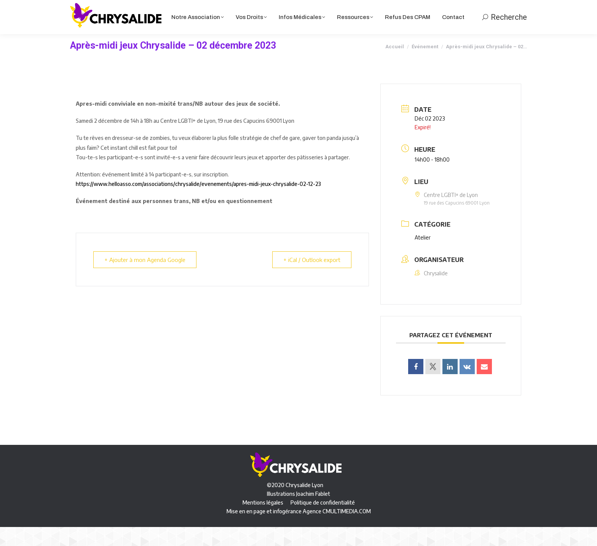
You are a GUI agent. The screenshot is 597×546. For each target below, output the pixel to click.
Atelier (423, 256)
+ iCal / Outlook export (311, 278)
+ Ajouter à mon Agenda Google (144, 278)
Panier (435, 9)
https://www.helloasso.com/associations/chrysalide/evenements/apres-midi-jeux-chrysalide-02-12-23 (198, 203)
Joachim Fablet (313, 512)
